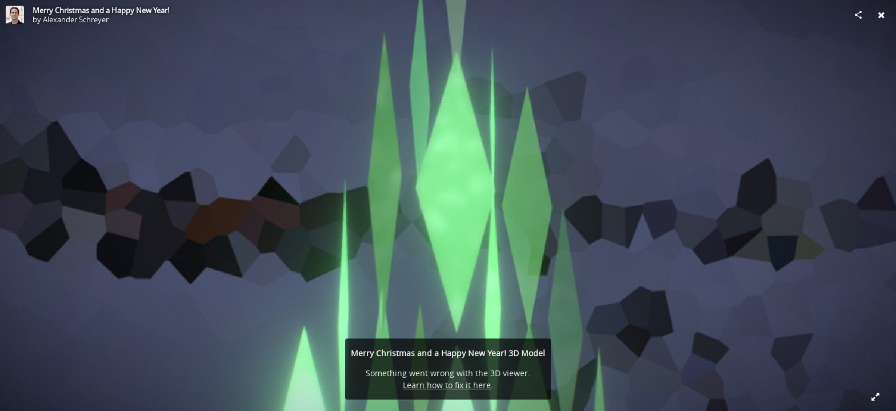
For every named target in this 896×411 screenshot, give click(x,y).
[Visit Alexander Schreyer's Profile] (15, 15)
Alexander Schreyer (76, 19)
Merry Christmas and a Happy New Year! (101, 10)
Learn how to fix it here (447, 385)
